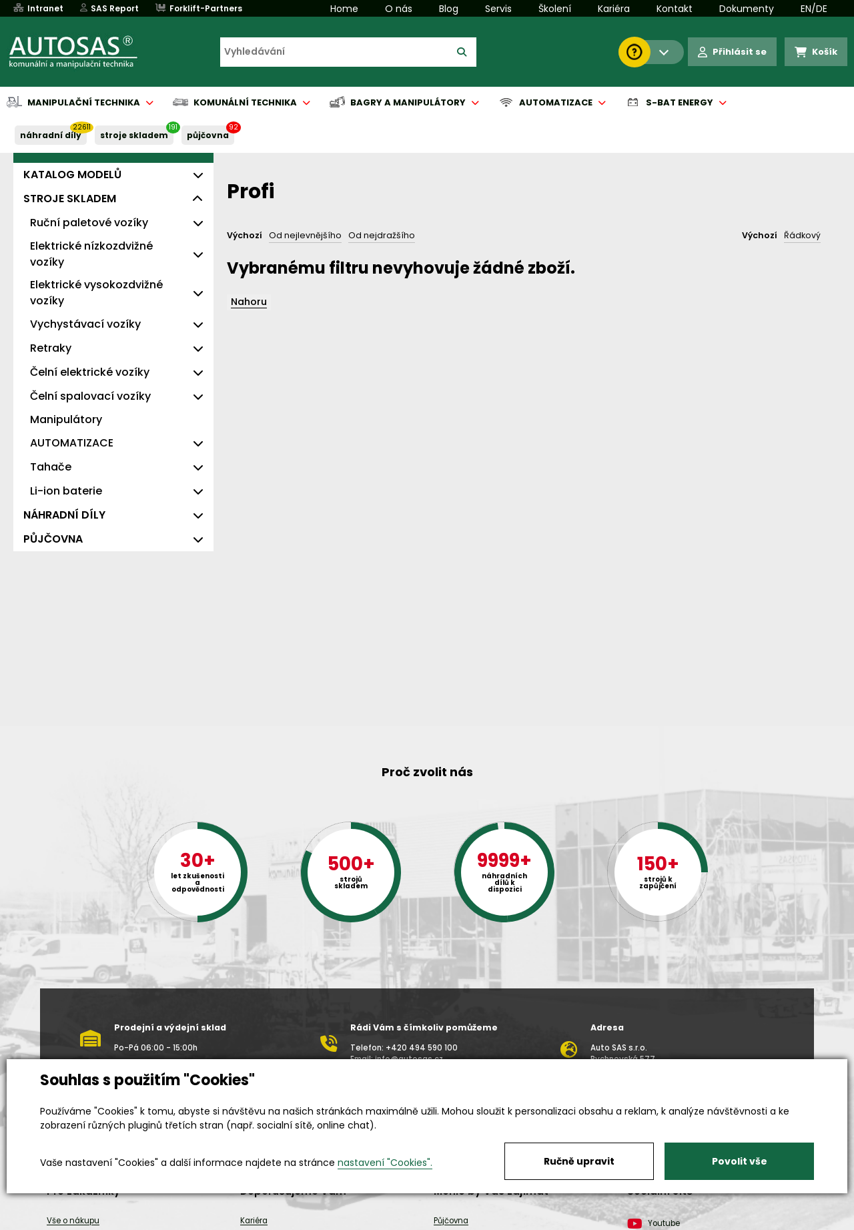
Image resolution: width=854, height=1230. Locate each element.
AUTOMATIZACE (71, 442)
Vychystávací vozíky (85, 324)
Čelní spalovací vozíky (90, 396)
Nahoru (249, 301)
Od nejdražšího (381, 235)
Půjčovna (451, 1220)
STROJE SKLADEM (134, 135)
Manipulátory (66, 419)
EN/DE (814, 8)
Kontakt (675, 8)
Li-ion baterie (66, 491)
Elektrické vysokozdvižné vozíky (96, 292)
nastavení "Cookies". (385, 1162)
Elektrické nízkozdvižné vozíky (91, 254)
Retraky (50, 348)
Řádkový (802, 235)
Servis (498, 8)
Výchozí (244, 235)
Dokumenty (746, 8)
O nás (398, 8)
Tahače (50, 467)
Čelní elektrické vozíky (89, 372)
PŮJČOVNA (208, 135)
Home (344, 8)
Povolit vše (739, 1161)
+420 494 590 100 (422, 1047)
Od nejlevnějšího (305, 235)
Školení (554, 8)
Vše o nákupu (73, 1220)
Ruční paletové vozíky (89, 222)
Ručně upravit (579, 1161)
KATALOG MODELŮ (72, 174)
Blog (448, 8)
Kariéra (614, 8)
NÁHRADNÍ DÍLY (50, 135)
